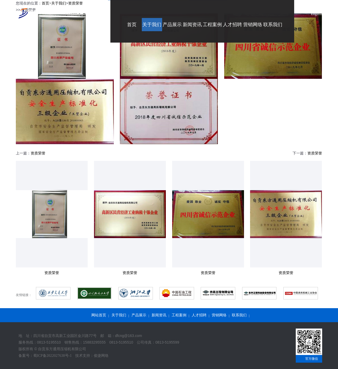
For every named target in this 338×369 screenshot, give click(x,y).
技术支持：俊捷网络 (92, 356)
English (316, 14)
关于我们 (118, 315)
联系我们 (239, 315)
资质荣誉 (38, 153)
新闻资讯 (159, 315)
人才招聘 (199, 315)
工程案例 (179, 315)
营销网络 (219, 315)
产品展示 (139, 315)
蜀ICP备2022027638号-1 (52, 356)
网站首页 (98, 315)
